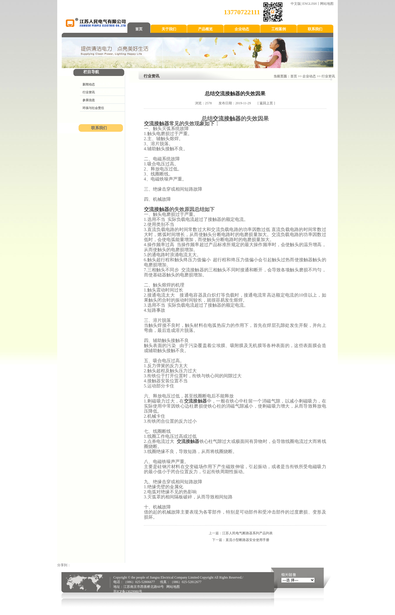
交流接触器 (227, 118)
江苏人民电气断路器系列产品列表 (247, 533)
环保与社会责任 (93, 108)
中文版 (296, 4)
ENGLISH (309, 4)
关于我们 (169, 29)
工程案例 (278, 29)
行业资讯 (88, 92)
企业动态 (242, 29)
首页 (139, 29)
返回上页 (266, 103)
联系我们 (315, 29)
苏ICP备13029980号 (127, 591)
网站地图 (327, 4)
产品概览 (205, 29)
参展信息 (88, 100)
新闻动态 (88, 84)
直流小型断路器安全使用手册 (247, 540)
